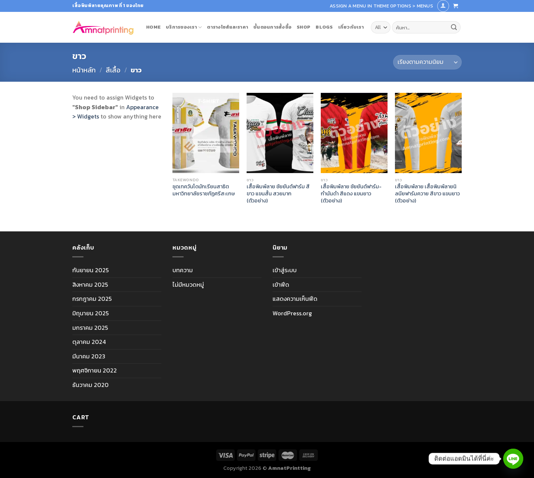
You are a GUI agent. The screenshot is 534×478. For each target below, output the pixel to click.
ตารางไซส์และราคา (227, 26)
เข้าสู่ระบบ (285, 270)
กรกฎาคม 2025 (92, 298)
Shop (303, 26)
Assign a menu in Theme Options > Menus (381, 5)
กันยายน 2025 (90, 270)
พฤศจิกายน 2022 (94, 370)
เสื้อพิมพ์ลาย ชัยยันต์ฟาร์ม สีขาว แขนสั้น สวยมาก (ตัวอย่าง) (278, 193)
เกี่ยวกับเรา (351, 26)
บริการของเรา (184, 27)
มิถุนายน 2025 (90, 313)
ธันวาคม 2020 (90, 384)
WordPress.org (292, 313)
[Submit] (454, 27)
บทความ (182, 270)
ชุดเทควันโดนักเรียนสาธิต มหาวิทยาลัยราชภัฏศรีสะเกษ (203, 190)
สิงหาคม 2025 (90, 284)
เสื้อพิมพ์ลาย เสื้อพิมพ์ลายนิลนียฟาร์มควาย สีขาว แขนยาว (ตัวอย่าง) (427, 193)
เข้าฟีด (281, 284)
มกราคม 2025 (90, 327)
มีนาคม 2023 (88, 356)
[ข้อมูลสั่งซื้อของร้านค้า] (427, 62)
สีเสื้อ (113, 70)
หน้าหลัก (84, 70)
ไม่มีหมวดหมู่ (188, 284)
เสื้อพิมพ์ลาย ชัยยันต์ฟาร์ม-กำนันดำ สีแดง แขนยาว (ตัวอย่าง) (351, 193)
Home (153, 26)
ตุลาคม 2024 (89, 341)
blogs (324, 26)
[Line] (513, 459)
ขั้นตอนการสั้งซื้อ (272, 26)
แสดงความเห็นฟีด (295, 298)
